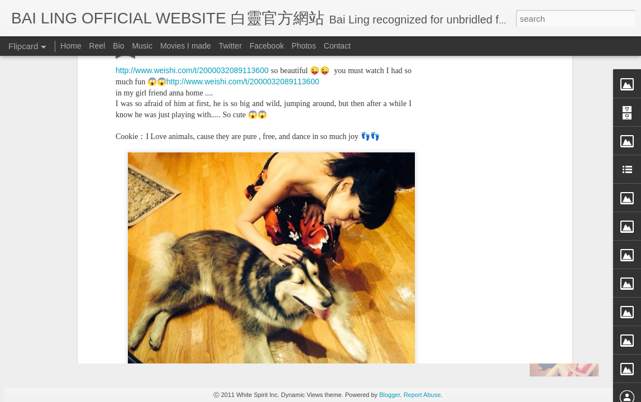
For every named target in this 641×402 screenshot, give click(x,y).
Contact (337, 45)
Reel (97, 45)
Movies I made (185, 45)
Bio (118, 45)
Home (70, 45)
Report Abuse (422, 394)
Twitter (230, 45)
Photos (303, 45)
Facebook (267, 45)
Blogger (389, 394)
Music (142, 45)
